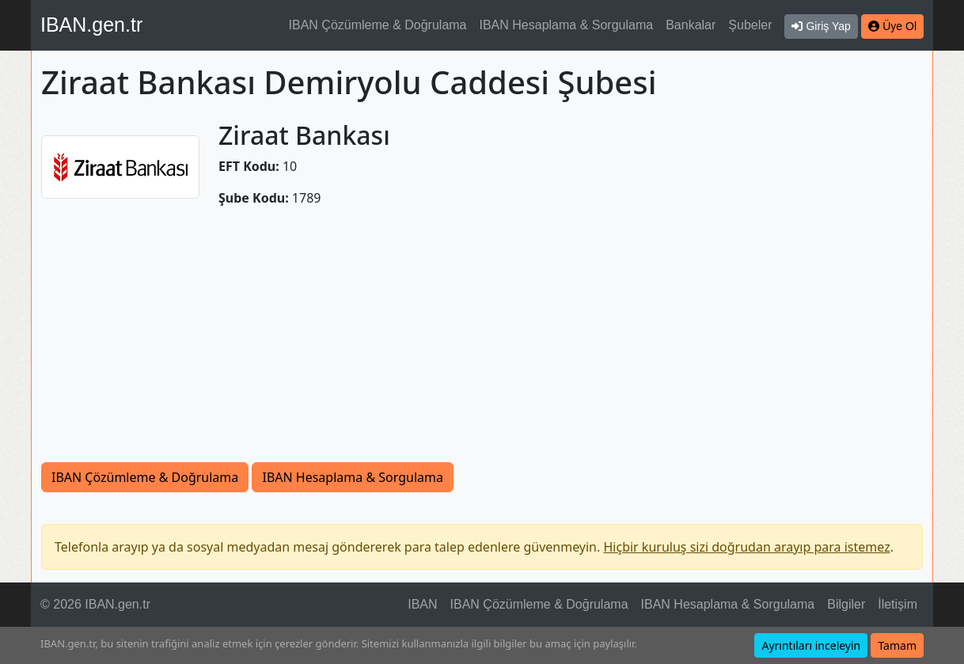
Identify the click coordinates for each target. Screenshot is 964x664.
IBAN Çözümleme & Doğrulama (378, 25)
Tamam (897, 645)
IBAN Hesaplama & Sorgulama (567, 25)
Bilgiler (846, 604)
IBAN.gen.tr (91, 24)
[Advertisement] (482, 343)
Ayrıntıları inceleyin (810, 645)
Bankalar (690, 25)
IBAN (422, 604)
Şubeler (750, 25)
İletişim (897, 604)
